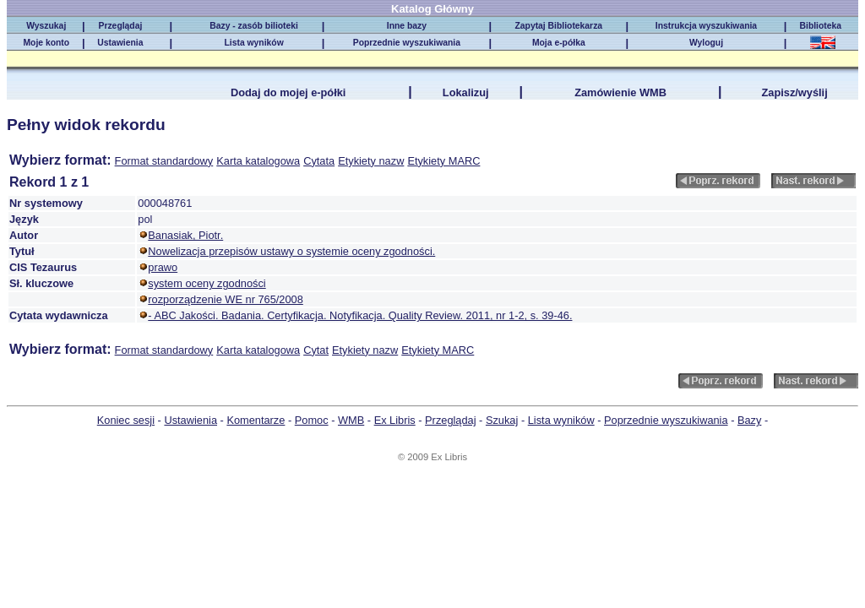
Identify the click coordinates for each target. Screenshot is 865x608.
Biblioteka (823, 25)
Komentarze (255, 420)
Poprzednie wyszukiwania (406, 42)
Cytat (316, 350)
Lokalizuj (466, 92)
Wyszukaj (46, 25)
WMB (351, 420)
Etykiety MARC (443, 161)
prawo (162, 267)
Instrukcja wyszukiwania (706, 25)
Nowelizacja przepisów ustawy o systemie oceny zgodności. (291, 251)
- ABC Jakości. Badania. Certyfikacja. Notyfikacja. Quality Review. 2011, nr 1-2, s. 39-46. (360, 315)
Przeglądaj (121, 25)
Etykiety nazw (371, 161)
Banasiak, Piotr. (185, 235)
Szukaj (502, 420)
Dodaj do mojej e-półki (288, 92)
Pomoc (312, 420)
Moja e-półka (558, 42)
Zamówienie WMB (620, 92)
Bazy (749, 420)
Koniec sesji (126, 420)
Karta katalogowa (258, 161)
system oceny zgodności (206, 283)
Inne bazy (407, 25)
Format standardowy (164, 161)
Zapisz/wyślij (794, 92)
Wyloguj (706, 42)
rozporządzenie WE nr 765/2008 (225, 299)
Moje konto (46, 42)
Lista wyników (253, 42)
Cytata (319, 161)
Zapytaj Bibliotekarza (558, 25)
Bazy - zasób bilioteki (253, 25)
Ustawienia (120, 42)
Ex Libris (395, 420)
